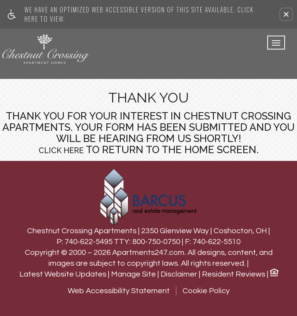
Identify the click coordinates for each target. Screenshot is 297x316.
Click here (61, 150)
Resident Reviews (233, 274)
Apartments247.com (148, 252)
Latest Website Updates (62, 274)
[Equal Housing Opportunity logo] (274, 273)
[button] (286, 14)
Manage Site (133, 274)
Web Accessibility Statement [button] (119, 291)
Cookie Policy (206, 291)
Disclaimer (178, 274)
